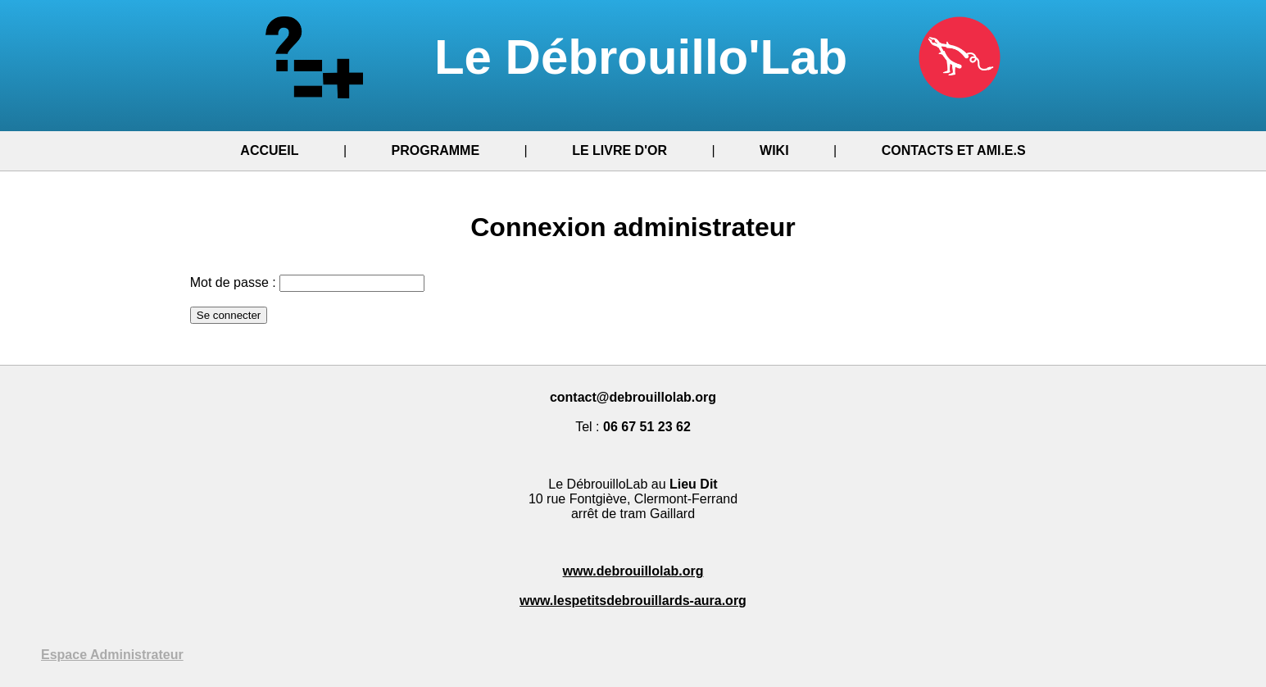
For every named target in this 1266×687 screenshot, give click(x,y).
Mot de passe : (233, 282)
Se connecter (229, 315)
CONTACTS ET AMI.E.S (954, 150)
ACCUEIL (269, 150)
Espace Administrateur (112, 655)
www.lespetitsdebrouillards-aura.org (633, 600)
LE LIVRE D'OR (619, 150)
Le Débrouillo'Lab (633, 57)
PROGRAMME (436, 150)
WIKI (774, 150)
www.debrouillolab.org (633, 571)
